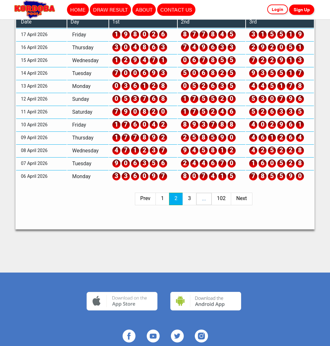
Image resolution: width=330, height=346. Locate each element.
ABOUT (144, 9)
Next (241, 198)
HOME (78, 9)
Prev (145, 198)
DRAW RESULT (110, 9)
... (204, 199)
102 (221, 198)
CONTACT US (176, 9)
